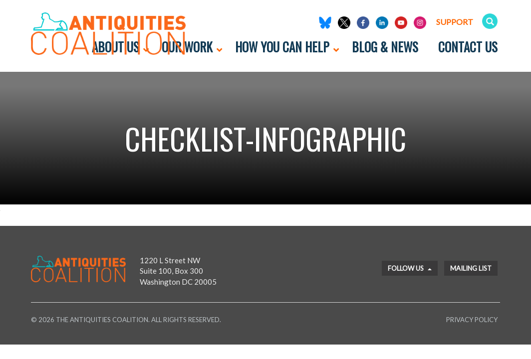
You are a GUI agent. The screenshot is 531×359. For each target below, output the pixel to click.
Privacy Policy (472, 320)
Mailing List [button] (471, 268)
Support (454, 21)
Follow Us (410, 268)
